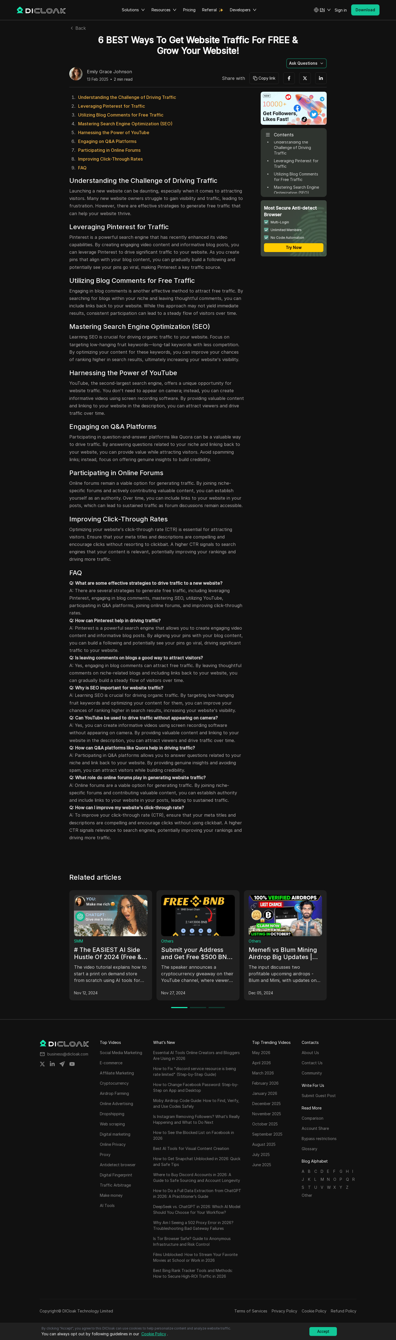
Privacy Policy (284, 1311)
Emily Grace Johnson (109, 71)
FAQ (82, 167)
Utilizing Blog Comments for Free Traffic (120, 115)
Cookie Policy (314, 1311)
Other (307, 1195)
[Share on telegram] (62, 1064)
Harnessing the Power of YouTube (113, 132)
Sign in (341, 10)
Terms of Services (250, 1311)
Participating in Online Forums (109, 150)
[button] (322, 10)
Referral (209, 9)
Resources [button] (164, 10)
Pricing (189, 9)
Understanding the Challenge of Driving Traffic (127, 97)
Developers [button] (243, 10)
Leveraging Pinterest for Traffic (111, 106)
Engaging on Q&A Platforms (107, 141)
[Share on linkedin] (52, 1064)
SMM (78, 941)
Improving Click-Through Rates (110, 159)
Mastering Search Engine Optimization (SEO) (125, 123)
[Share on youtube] (72, 1064)
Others (167, 941)
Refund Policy (343, 1311)
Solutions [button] (133, 10)
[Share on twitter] (42, 1064)
